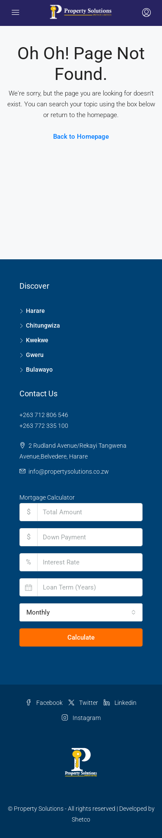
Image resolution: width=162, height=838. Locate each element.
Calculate (81, 637)
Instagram (81, 717)
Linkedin (120, 702)
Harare (35, 310)
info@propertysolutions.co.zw (69, 471)
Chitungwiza (43, 325)
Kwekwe (37, 340)
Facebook (44, 702)
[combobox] (81, 612)
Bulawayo (39, 369)
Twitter (83, 702)
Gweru (35, 354)
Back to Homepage (81, 136)
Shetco (81, 819)
